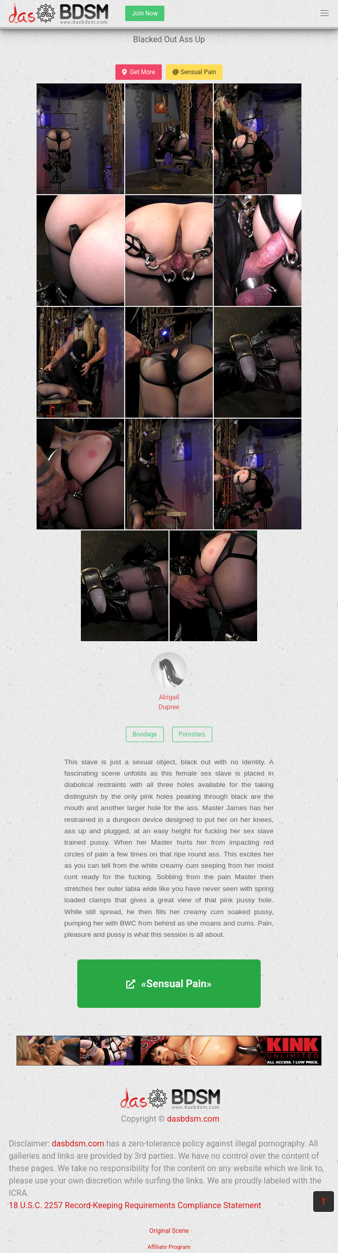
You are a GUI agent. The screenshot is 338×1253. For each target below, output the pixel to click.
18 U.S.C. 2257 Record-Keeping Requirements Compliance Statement (135, 1205)
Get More (138, 72)
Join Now (145, 13)
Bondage (144, 734)
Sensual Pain (194, 72)
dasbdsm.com (193, 1119)
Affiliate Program (169, 1247)
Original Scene (169, 1230)
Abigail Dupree (169, 681)
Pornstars (192, 734)
